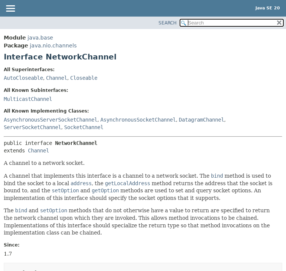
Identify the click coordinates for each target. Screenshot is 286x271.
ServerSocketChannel (32, 127)
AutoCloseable (23, 78)
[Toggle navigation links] (10, 9)
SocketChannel (83, 127)
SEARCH (167, 23)
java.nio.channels (53, 46)
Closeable (83, 78)
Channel (56, 78)
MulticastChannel (28, 99)
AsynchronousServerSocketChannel (50, 120)
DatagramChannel (201, 120)
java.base (40, 38)
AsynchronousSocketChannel (138, 120)
